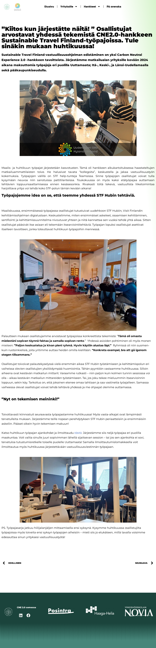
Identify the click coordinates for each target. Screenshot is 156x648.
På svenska (114, 6)
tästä (78, 433)
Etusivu (49, 6)
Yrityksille (68, 6)
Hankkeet (92, 6)
